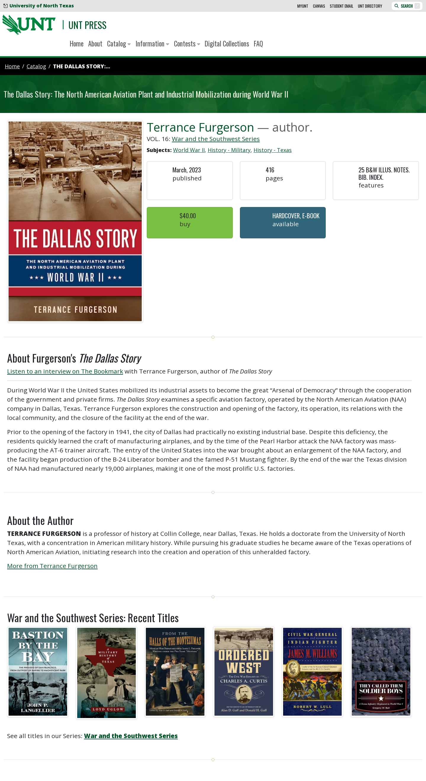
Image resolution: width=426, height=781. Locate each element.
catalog (36, 66)
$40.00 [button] (188, 215)
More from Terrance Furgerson (52, 566)
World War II (189, 149)
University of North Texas (39, 5)
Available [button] (285, 224)
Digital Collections (227, 43)
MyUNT (302, 6)
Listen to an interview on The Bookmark (65, 371)
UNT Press (87, 25)
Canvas (319, 6)
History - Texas (273, 149)
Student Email (341, 6)
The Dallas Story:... (81, 66)
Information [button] (152, 43)
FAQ (258, 43)
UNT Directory (370, 6)
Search (407, 6)
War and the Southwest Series (216, 139)
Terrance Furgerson (200, 127)
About (95, 43)
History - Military (229, 149)
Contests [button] (187, 43)
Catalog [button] (119, 43)
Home (76, 43)
